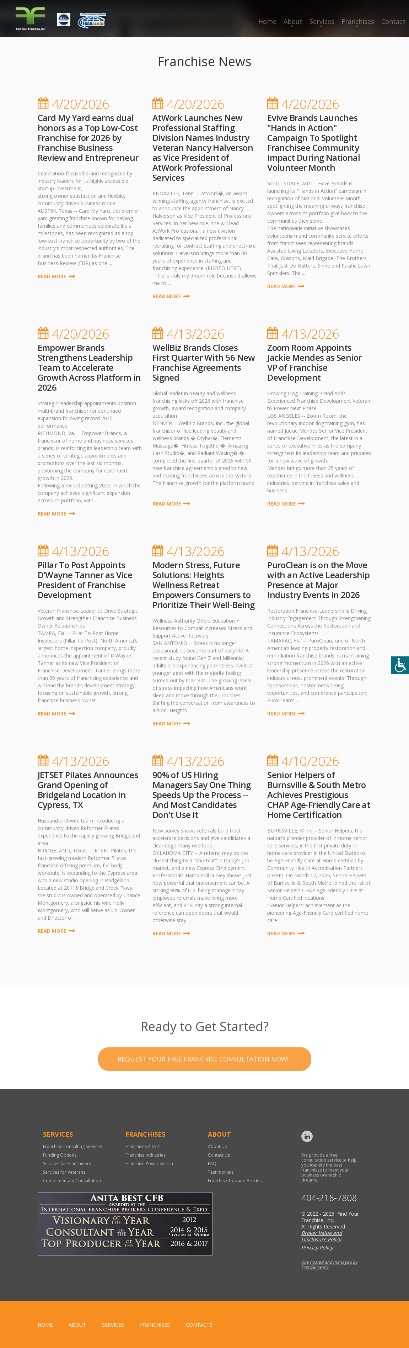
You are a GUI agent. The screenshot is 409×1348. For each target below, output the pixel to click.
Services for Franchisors (67, 1164)
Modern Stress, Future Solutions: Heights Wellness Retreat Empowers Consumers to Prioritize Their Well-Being (203, 584)
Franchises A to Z (142, 1146)
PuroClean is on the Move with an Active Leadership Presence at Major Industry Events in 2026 (318, 580)
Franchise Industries (145, 1155)
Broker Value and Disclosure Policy (321, 1236)
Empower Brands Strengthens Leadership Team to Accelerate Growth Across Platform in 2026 (89, 367)
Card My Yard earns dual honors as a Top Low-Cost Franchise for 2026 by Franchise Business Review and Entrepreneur (88, 137)
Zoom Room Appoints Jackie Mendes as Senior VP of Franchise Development (314, 362)
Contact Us (219, 1155)
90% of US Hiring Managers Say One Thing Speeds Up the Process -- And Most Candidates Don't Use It (201, 794)
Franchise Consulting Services (72, 1146)
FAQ (212, 1164)
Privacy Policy (317, 1247)
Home (267, 21)
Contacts (199, 1324)
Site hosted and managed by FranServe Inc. (329, 1264)
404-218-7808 (329, 1197)
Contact (393, 21)
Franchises (357, 21)
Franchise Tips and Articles (235, 1181)
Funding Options (59, 1155)
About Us (217, 1146)
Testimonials (220, 1172)
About (293, 21)
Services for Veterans (64, 1172)
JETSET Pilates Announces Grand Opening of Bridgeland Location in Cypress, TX (88, 789)
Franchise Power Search (149, 1164)
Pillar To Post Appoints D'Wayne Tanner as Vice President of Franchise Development (85, 580)
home (45, 1324)
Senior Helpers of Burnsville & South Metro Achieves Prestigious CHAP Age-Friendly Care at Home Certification (318, 794)
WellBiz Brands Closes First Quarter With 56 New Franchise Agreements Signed (203, 362)
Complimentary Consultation (72, 1181)
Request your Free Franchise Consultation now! (203, 1079)
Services (322, 21)
